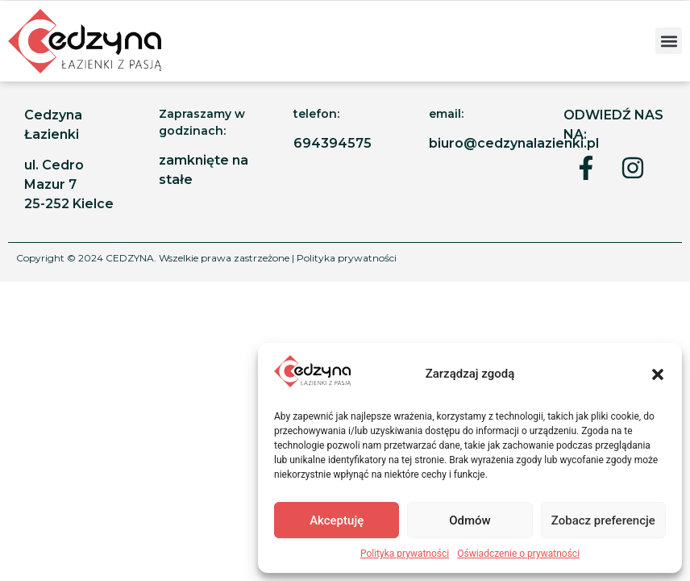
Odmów (470, 520)
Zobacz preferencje (603, 520)
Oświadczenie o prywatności (518, 553)
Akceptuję (337, 520)
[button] (658, 374)
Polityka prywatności (404, 553)
